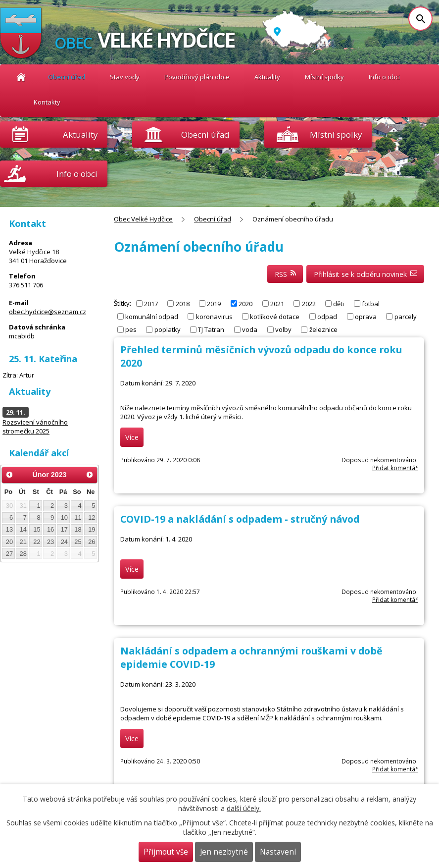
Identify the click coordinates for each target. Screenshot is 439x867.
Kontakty (47, 102)
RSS (285, 274)
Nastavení (278, 852)
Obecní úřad (66, 76)
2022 (309, 303)
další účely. (244, 808)
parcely (405, 316)
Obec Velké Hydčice (21, 77)
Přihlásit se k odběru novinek (365, 274)
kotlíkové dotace (274, 316)
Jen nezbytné (224, 852)
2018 (183, 303)
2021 (277, 303)
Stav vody (125, 76)
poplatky (167, 329)
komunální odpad (151, 316)
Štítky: (122, 302)
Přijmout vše (166, 852)
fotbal (371, 303)
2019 (214, 303)
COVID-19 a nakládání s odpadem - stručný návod (239, 519)
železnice (323, 329)
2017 (151, 303)
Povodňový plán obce (197, 76)
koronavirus (214, 316)
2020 (245, 303)
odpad (327, 316)
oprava (366, 316)
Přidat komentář (395, 468)
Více (132, 437)
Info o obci (384, 76)
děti (338, 303)
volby (283, 329)
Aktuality (80, 134)
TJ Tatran (211, 329)
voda (249, 329)
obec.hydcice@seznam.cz (47, 311)
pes (131, 329)
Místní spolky (324, 76)
